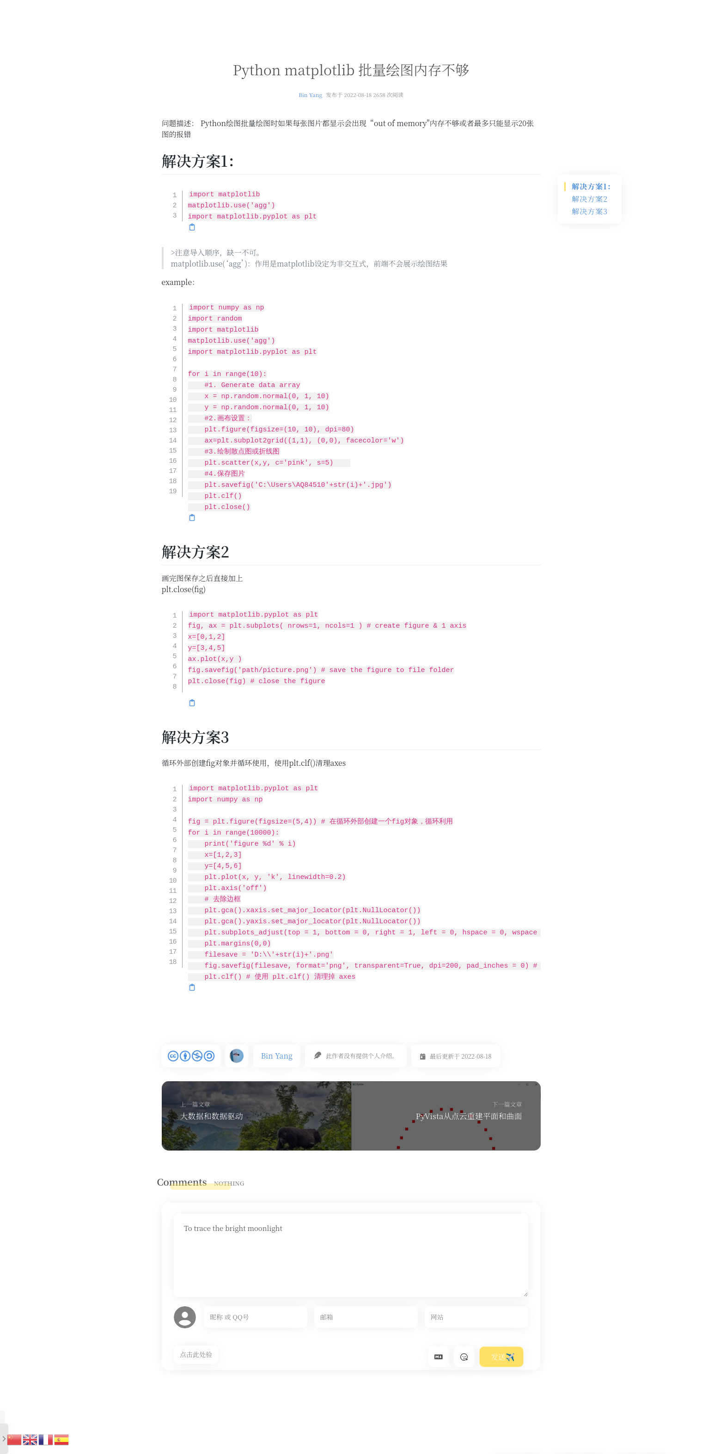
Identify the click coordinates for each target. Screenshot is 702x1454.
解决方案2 (590, 199)
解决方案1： (593, 186)
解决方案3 (590, 211)
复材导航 (324, 10)
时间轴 (393, 10)
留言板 (360, 10)
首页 (252, 10)
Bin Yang (310, 94)
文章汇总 (285, 10)
